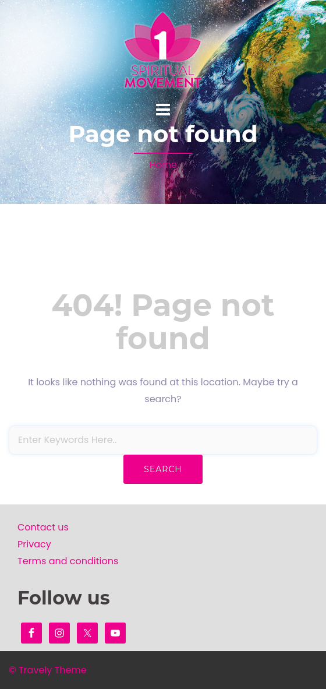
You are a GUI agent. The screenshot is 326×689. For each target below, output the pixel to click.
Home (163, 164)
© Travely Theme (48, 670)
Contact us (43, 527)
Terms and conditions (67, 561)
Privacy (34, 544)
